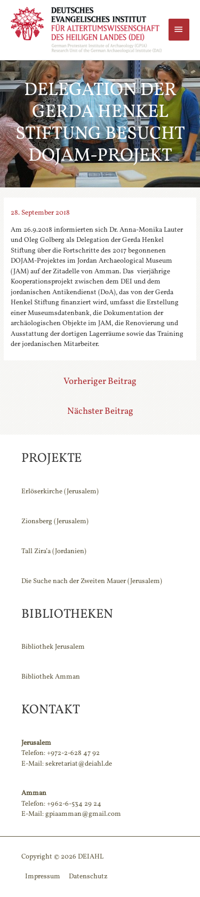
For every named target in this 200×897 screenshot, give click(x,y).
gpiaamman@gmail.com (83, 814)
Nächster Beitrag (100, 411)
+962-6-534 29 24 (74, 804)
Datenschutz (88, 877)
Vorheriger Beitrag (100, 381)
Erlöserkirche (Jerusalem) (60, 492)
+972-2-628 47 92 (73, 753)
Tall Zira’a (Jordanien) (53, 551)
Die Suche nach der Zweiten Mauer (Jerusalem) (91, 581)
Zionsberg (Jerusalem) (55, 521)
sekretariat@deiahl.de (78, 764)
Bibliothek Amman (50, 677)
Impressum (42, 877)
